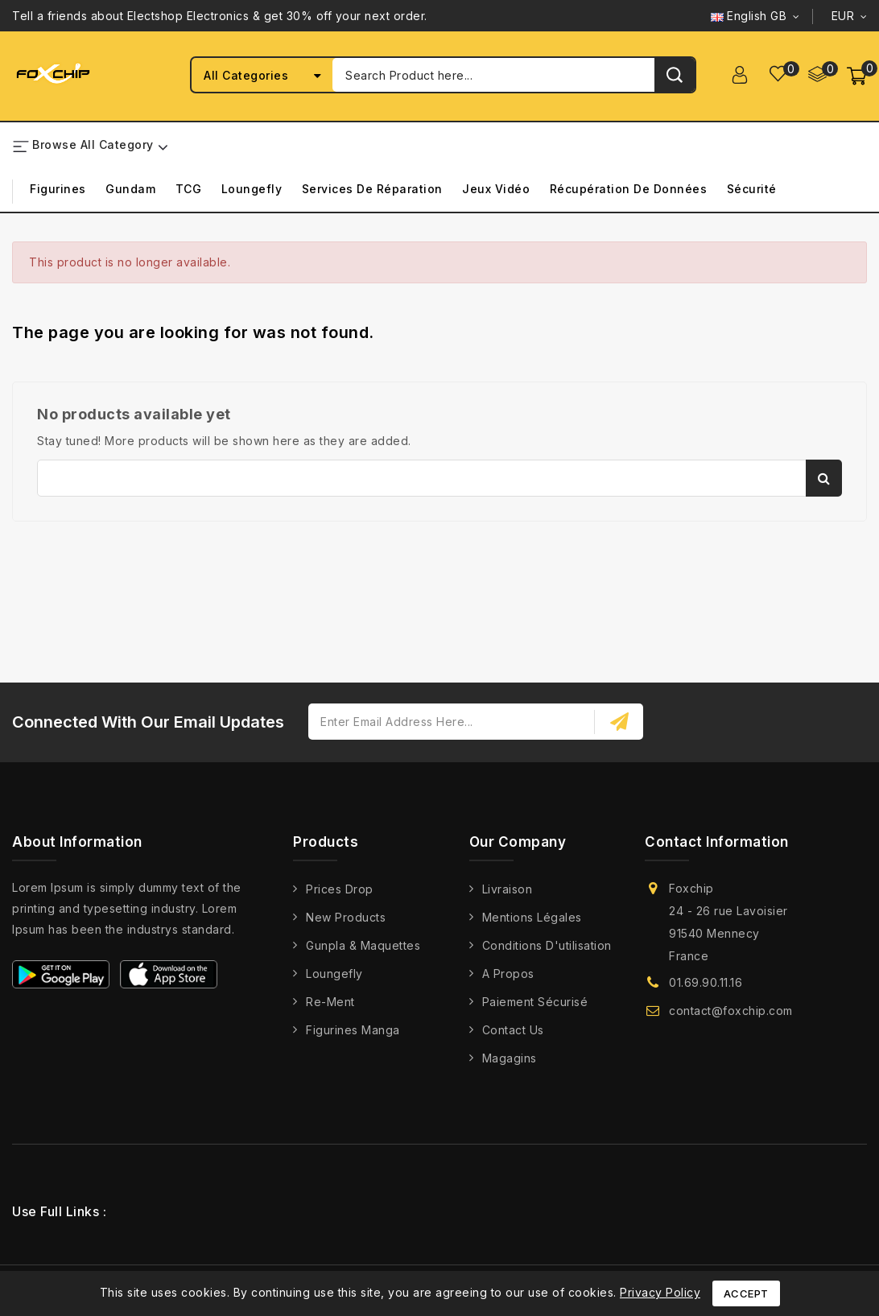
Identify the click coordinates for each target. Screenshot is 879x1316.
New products (346, 918)
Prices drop (339, 890)
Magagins (509, 1059)
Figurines (58, 189)
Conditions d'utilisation (547, 946)
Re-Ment (330, 1002)
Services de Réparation (372, 189)
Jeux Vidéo (496, 189)
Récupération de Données (629, 189)
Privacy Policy (660, 1292)
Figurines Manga (353, 1031)
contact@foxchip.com (731, 1011)
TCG (188, 189)
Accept (746, 1293)
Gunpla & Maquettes (363, 946)
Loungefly (252, 189)
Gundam (130, 189)
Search (824, 478)
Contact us (513, 1031)
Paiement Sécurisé (535, 1002)
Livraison (507, 890)
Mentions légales (532, 918)
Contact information (717, 842)
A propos (508, 974)
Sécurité (752, 189)
